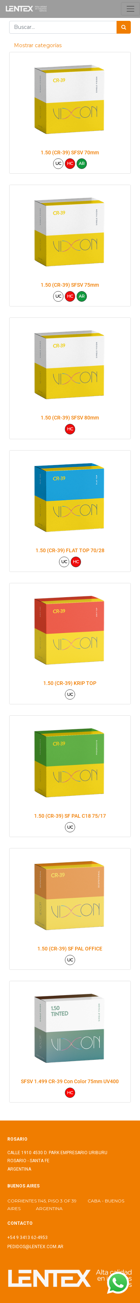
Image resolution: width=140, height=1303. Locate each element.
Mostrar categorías (38, 45)
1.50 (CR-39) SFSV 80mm (70, 418)
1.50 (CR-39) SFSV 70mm (70, 152)
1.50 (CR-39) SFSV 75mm (70, 285)
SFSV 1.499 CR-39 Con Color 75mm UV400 (70, 1081)
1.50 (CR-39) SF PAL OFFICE (69, 949)
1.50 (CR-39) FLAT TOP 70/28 (70, 550)
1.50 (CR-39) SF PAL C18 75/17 (70, 816)
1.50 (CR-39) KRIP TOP (69, 683)
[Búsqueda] (124, 27)
